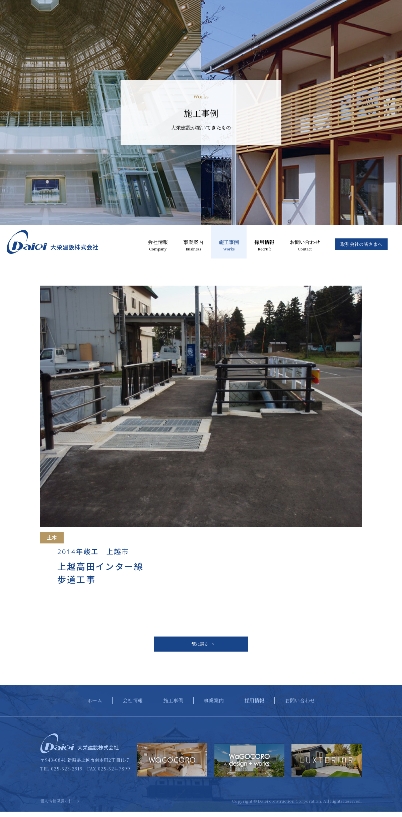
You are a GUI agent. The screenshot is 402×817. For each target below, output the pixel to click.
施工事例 (229, 245)
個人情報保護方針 (56, 806)
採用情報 (264, 245)
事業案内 (193, 245)
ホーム (94, 705)
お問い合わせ (305, 245)
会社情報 (158, 245)
